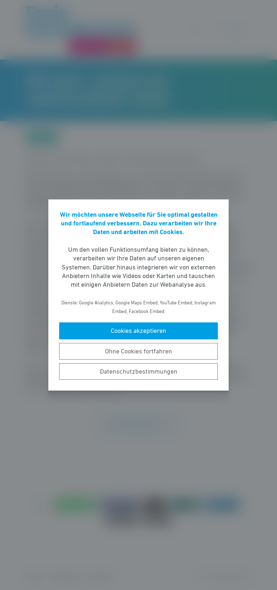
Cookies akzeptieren (138, 331)
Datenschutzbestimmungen (138, 371)
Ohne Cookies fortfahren (138, 351)
